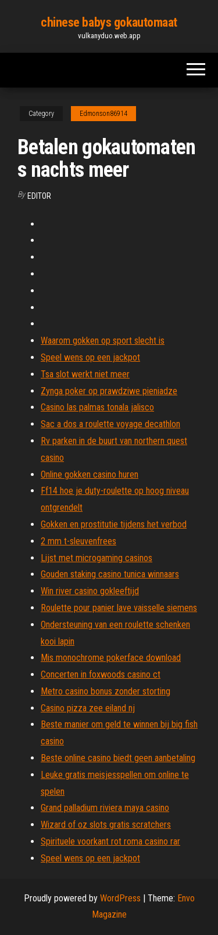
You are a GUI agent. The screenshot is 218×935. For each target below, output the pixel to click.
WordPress (120, 898)
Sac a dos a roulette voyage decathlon (110, 424)
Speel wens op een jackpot (90, 357)
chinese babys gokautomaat (109, 22)
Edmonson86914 (103, 114)
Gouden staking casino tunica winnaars (110, 574)
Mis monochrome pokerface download (111, 657)
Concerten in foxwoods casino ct (100, 674)
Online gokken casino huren (89, 474)
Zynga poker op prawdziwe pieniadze (109, 390)
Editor (39, 196)
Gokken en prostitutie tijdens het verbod (114, 524)
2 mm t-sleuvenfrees (78, 541)
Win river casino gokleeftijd (90, 590)
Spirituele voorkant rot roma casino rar (110, 841)
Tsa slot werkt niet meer (85, 374)
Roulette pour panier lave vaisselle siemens (119, 607)
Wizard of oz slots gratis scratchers (106, 824)
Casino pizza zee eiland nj (88, 708)
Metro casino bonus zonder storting (105, 691)
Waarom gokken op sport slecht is (103, 340)
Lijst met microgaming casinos (96, 557)
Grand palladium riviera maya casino (105, 807)
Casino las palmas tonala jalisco (97, 407)
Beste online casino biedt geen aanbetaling (118, 757)
